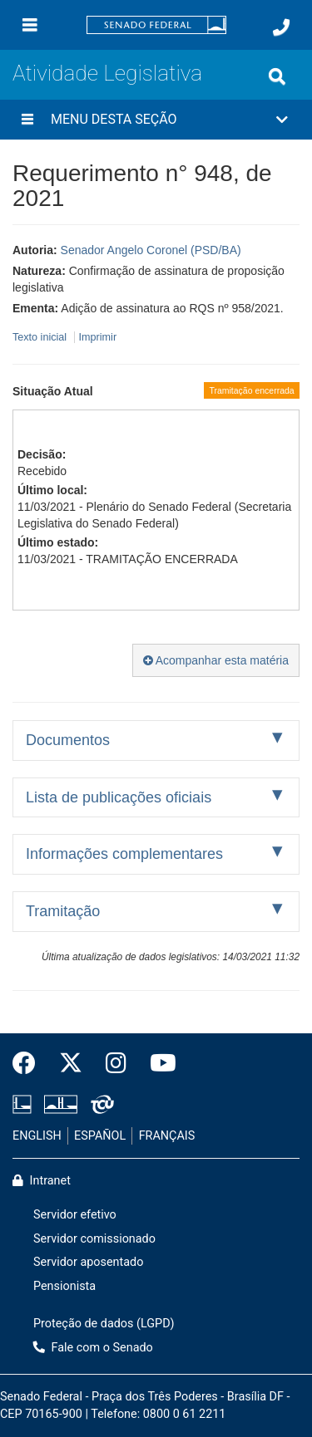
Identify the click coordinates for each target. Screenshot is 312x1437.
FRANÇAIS (167, 1136)
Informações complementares (124, 854)
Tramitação (63, 911)
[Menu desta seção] (27, 119)
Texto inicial (41, 337)
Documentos (68, 740)
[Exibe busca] (277, 76)
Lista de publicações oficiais (118, 797)
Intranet (41, 1181)
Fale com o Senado (93, 1348)
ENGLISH (37, 1136)
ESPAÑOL (100, 1136)
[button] (156, 120)
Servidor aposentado (88, 1262)
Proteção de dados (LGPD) (104, 1324)
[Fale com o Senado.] (281, 27)
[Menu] (30, 25)
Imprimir (97, 337)
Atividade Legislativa (107, 73)
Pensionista (64, 1286)
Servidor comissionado (94, 1239)
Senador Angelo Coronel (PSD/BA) (151, 250)
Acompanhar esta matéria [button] (216, 660)
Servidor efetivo (74, 1215)
